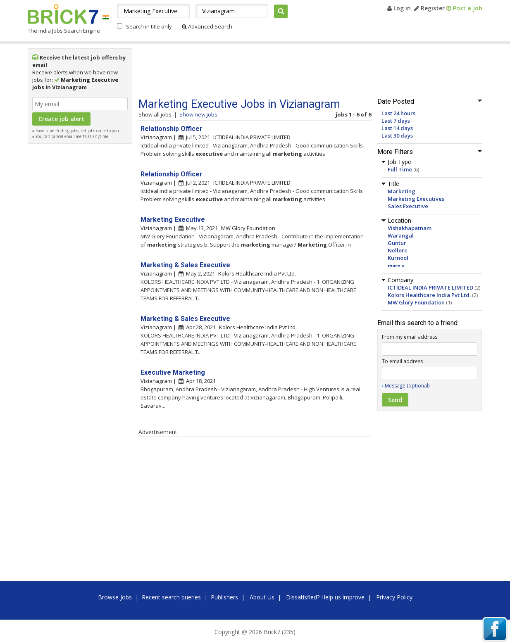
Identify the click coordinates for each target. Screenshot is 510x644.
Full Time (400, 169)
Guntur (397, 243)
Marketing (401, 191)
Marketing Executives (416, 198)
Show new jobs (198, 114)
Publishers (224, 597)
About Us (262, 597)
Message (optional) (407, 385)
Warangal (401, 235)
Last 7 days (395, 120)
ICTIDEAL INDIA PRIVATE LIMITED (430, 287)
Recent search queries (171, 597)
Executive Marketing (173, 372)
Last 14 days (397, 128)
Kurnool (398, 257)
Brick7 (63, 14)
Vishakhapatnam (409, 228)
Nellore (398, 250)
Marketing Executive (173, 219)
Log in (399, 8)
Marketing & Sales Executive (185, 265)
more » (396, 265)
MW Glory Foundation (416, 302)
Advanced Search (207, 26)
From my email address (409, 336)
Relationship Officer (172, 129)
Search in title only (149, 26)
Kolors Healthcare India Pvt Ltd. (429, 295)
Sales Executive (408, 206)
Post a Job (464, 8)
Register (429, 8)
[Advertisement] (80, 272)
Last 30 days (397, 135)
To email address (402, 361)
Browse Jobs (115, 597)
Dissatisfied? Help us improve (325, 597)
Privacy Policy (394, 597)
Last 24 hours (398, 113)
